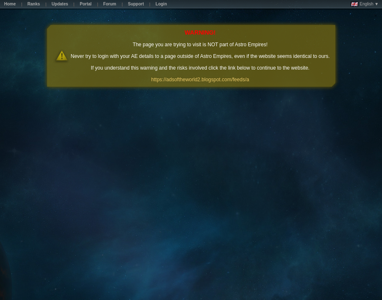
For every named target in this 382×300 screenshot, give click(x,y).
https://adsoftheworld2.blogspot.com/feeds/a (200, 79)
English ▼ (365, 4)
